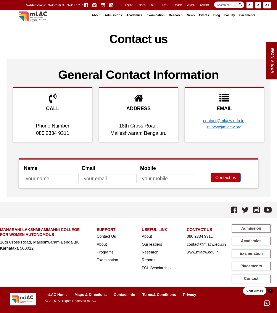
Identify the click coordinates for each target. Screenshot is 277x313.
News (191, 15)
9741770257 (75, 5)
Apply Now (272, 61)
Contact (204, 4)
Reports (148, 260)
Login (129, 4)
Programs (105, 252)
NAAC (142, 4)
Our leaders (152, 244)
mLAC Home (56, 295)
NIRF (154, 4)
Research (175, 15)
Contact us (225, 177)
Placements (246, 15)
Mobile (148, 168)
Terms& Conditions (159, 295)
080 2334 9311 (200, 236)
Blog (216, 15)
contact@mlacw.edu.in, (224, 120)
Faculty (229, 15)
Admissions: (36, 5)
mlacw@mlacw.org (224, 127)
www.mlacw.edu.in (203, 252)
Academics (134, 15)
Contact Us (106, 236)
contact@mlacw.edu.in (206, 244)
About (102, 244)
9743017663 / (57, 5)
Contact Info (124, 295)
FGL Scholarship (156, 268)
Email (88, 168)
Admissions (113, 15)
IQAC (165, 4)
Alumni (191, 4)
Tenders (177, 4)
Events (204, 15)
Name (30, 168)
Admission (251, 228)
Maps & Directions (91, 295)
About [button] (96, 15)
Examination (155, 15)
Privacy (189, 295)
